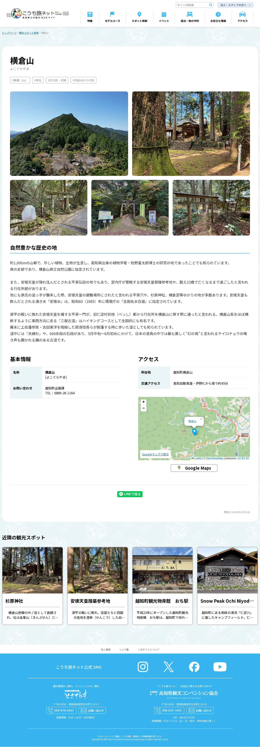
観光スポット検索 (29, 33)
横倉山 (192, 421)
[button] (194, 432)
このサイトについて (148, 649)
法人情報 (105, 649)
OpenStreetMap (214, 458)
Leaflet (196, 458)
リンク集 (124, 649)
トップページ (9, 33)
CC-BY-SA (243, 458)
